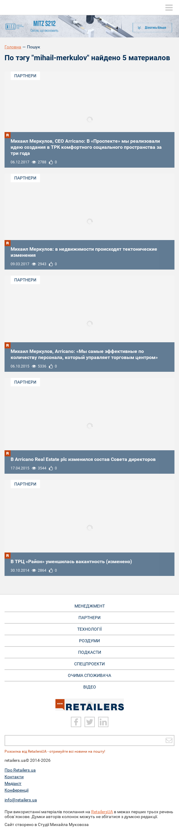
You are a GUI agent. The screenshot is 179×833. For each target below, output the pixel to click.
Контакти (14, 776)
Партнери (25, 75)
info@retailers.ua (21, 799)
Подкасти (89, 652)
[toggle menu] (169, 8)
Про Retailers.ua (20, 770)
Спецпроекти (89, 663)
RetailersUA (102, 811)
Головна (13, 46)
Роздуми (89, 640)
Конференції (16, 790)
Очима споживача (89, 675)
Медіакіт (13, 783)
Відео (89, 687)
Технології (89, 629)
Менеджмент (90, 606)
